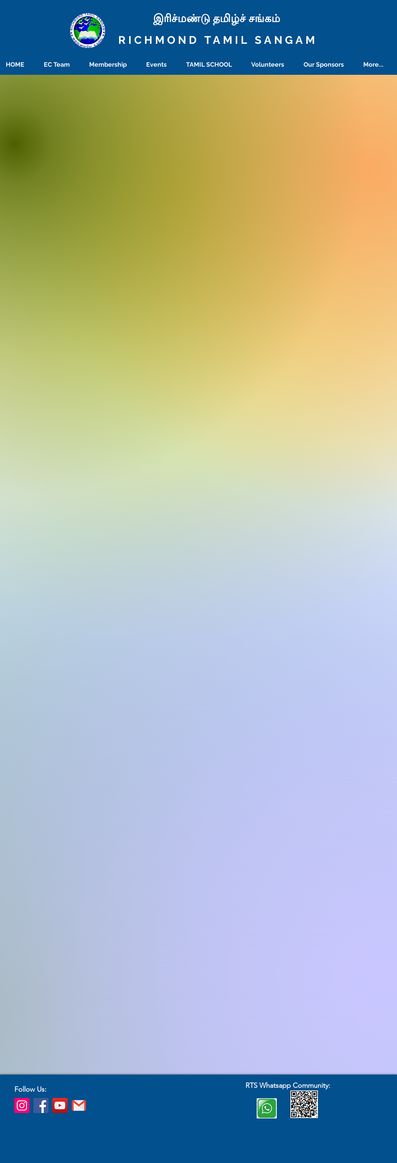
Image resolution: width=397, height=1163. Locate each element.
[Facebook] (40, 1105)
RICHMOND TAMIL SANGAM (218, 40)
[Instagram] (21, 1105)
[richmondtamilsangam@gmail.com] (78, 1105)
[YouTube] (59, 1105)
